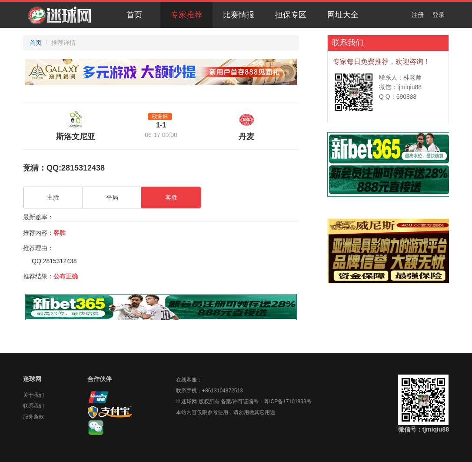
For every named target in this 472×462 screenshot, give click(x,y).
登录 (438, 14)
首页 (134, 14)
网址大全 (343, 14)
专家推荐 (186, 14)
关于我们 (33, 395)
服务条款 (33, 417)
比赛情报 (238, 14)
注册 (418, 14)
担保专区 (290, 14)
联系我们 (33, 406)
